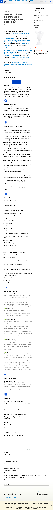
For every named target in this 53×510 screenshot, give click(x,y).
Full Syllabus (17, 82)
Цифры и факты (7, 454)
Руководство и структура (10, 456)
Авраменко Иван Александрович (21, 33)
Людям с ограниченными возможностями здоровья (15, 479)
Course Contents (38, 18)
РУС (40, 1)
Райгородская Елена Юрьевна (11, 54)
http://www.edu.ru (40, 491)
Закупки (6, 466)
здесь (32, 504)
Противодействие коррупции (11, 473)
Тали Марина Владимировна (11, 60)
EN (42, 1)
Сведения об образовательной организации (14, 477)
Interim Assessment (39, 23)
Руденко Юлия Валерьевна (25, 54)
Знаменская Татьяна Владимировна (12, 40)
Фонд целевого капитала (10, 470)
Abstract (36, 10)
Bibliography (37, 25)
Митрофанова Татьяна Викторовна (12, 47)
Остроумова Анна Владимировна (19, 50)
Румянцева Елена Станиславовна (12, 55)
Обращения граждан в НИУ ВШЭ (11, 468)
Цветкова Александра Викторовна (12, 64)
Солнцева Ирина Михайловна (17, 57)
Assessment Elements (39, 20)
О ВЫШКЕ (7, 452)
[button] (23, 449)
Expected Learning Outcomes (41, 15)
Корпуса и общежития (9, 463)
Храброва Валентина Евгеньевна (20, 62)
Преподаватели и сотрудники (11, 461)
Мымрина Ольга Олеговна (18, 49)
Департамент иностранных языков (19, 27)
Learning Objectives (39, 13)
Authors (36, 27)
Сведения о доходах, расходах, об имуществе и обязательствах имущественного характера (25, 475)
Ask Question (27, 82)
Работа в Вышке (7, 484)
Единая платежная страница (10, 482)
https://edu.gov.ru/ (24, 491)
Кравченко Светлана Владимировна (19, 42)
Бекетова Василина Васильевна (11, 35)
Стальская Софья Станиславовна (24, 59)
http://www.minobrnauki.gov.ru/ (11, 491)
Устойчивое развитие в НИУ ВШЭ (11, 459)
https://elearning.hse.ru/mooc (11, 497)
